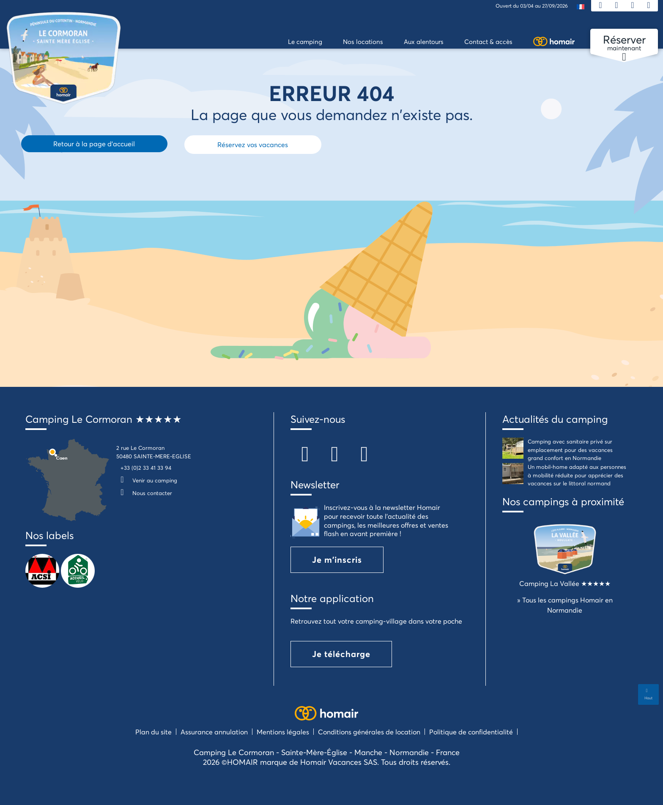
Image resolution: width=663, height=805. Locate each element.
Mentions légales (283, 731)
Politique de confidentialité (471, 731)
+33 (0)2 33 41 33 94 (146, 467)
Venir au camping (146, 480)
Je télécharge (341, 654)
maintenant (624, 43)
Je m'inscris (337, 559)
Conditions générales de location (369, 731)
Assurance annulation (214, 731)
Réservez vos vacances (252, 144)
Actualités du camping (555, 419)
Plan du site (153, 731)
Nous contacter (144, 493)
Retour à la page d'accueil (94, 143)
